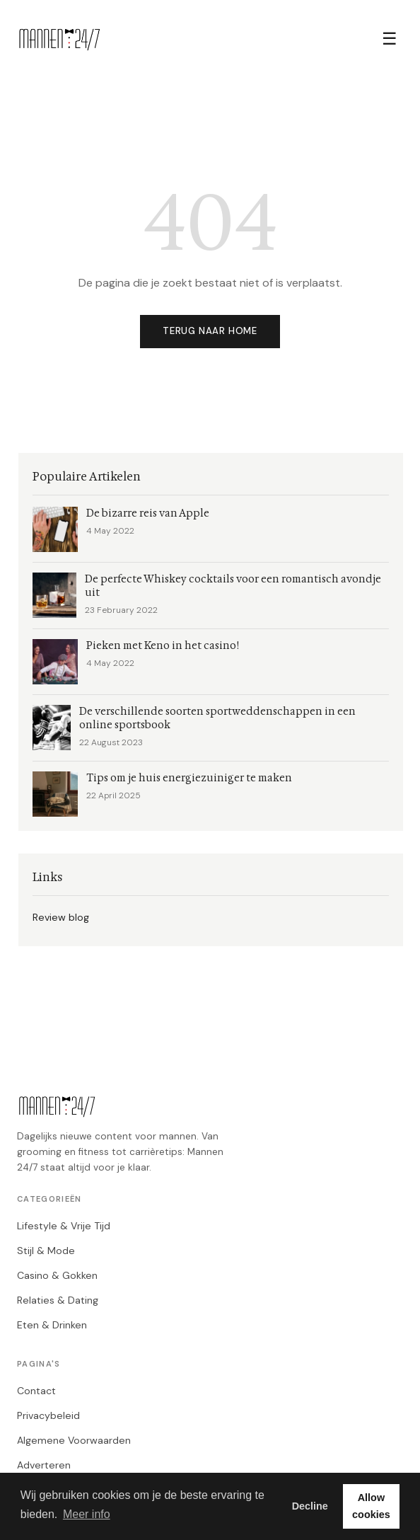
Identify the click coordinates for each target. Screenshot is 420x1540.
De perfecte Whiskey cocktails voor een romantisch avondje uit (233, 586)
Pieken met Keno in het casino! (162, 646)
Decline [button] (310, 1506)
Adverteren (44, 1465)
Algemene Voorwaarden (74, 1440)
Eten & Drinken (52, 1324)
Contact (36, 1390)
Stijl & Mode (46, 1250)
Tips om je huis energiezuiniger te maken (189, 778)
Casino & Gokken (57, 1275)
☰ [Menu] (389, 38)
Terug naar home (210, 331)
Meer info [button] (86, 1514)
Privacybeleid (48, 1415)
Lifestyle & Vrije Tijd (63, 1225)
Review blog (61, 917)
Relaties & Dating (57, 1300)
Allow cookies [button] (371, 1506)
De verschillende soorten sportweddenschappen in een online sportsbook (217, 718)
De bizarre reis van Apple (147, 513)
